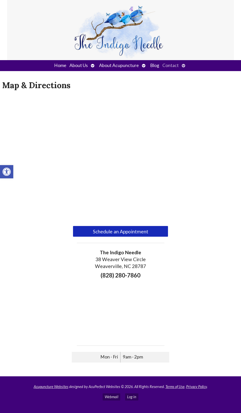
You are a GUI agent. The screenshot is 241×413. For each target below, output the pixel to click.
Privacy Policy (196, 386)
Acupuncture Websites (51, 386)
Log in (131, 397)
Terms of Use (175, 386)
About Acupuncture (119, 65)
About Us (78, 65)
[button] (6, 171)
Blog (154, 65)
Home (60, 65)
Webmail (111, 397)
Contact (170, 65)
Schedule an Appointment (120, 231)
